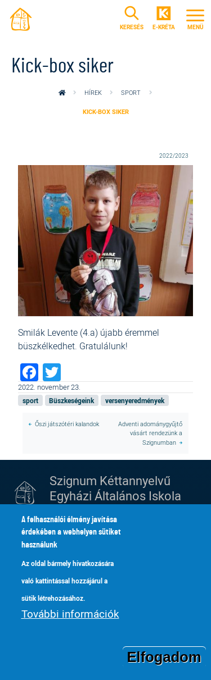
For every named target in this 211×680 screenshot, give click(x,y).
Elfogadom (164, 664)
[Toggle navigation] (195, 18)
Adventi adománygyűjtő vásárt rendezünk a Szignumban (150, 433)
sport (131, 92)
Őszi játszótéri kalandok (67, 423)
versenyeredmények (134, 400)
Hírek (93, 92)
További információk (70, 621)
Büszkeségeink (71, 400)
